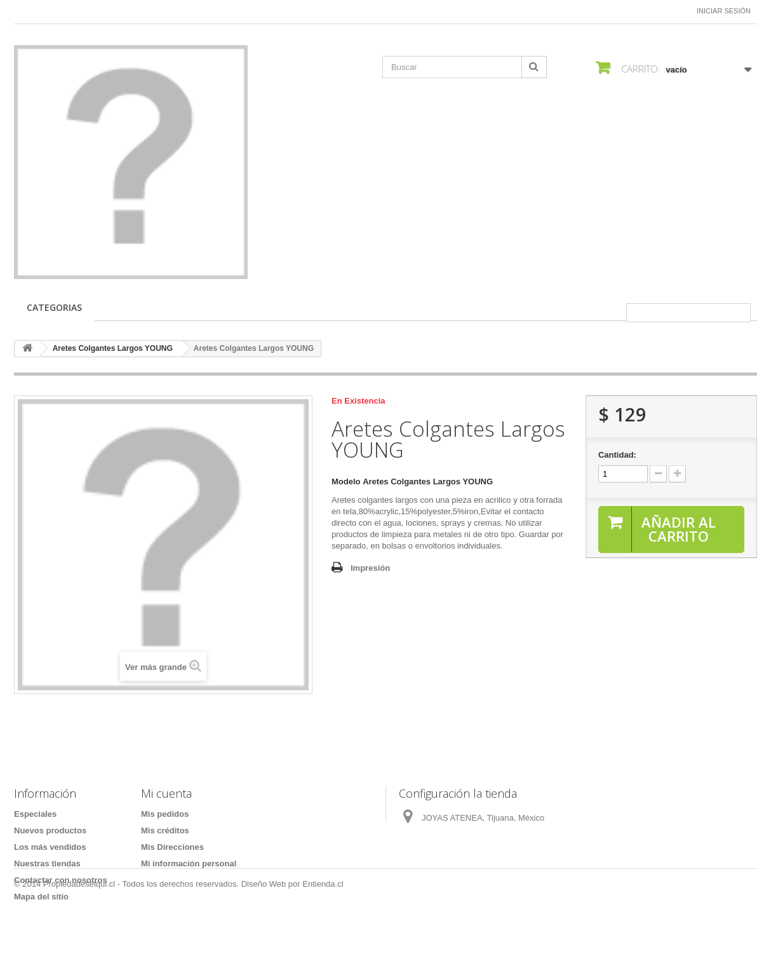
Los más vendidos (50, 847)
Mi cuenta (166, 793)
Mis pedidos (165, 814)
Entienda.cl (322, 942)
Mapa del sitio (41, 896)
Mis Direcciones (172, 847)
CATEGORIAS (54, 307)
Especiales (35, 814)
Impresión (370, 568)
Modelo (346, 481)
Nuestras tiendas (47, 863)
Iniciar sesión (724, 11)
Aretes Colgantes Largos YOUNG (113, 348)
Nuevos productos (50, 830)
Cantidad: (617, 455)
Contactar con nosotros (60, 880)
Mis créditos (165, 830)
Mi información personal (188, 863)
